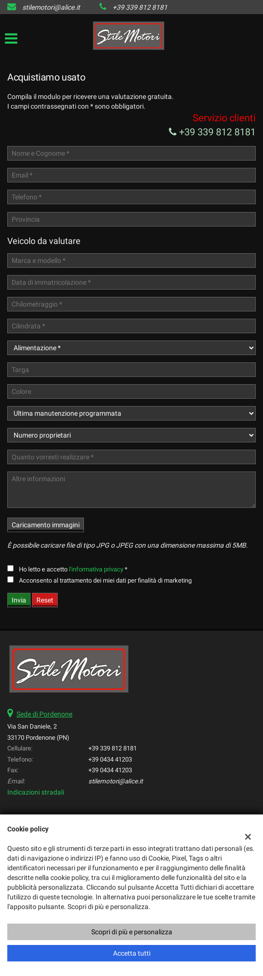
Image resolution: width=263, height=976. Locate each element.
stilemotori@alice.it (51, 7)
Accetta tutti (131, 953)
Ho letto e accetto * (73, 569)
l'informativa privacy (96, 569)
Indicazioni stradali (35, 792)
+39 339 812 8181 (140, 7)
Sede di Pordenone (44, 714)
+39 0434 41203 (110, 759)
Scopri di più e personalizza (131, 932)
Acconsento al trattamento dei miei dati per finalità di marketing (105, 580)
